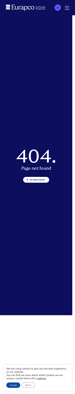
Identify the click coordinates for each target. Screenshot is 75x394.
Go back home (37, 179)
